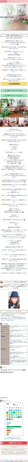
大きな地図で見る (4, 397)
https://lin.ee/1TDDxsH (14, 55)
